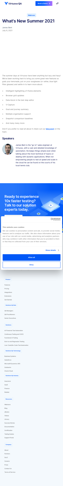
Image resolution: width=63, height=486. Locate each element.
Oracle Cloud (8, 371)
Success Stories (9, 423)
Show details (51, 250)
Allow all (31, 257)
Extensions (7, 296)
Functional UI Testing (11, 338)
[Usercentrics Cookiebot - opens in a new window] (50, 219)
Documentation (9, 426)
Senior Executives (10, 318)
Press (6, 465)
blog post (50, 129)
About (6, 450)
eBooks (6, 412)
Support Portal (9, 437)
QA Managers (8, 311)
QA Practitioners (9, 314)
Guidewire (7, 367)
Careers (7, 461)
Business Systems (10, 356)
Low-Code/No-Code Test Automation (16, 345)
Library (6, 419)
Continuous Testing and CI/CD (13, 334)
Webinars (7, 404)
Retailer (6, 392)
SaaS (6, 385)
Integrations (8, 292)
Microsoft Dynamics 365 (12, 363)
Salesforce (7, 360)
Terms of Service (9, 472)
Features (7, 285)
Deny (31, 265)
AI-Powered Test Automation (13, 330)
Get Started (8, 300)
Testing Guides (9, 434)
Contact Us (8, 468)
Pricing (6, 288)
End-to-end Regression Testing (14, 341)
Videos (6, 415)
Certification (8, 430)
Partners (7, 454)
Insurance (7, 381)
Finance (7, 388)
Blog (5, 408)
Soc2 (6, 457)
